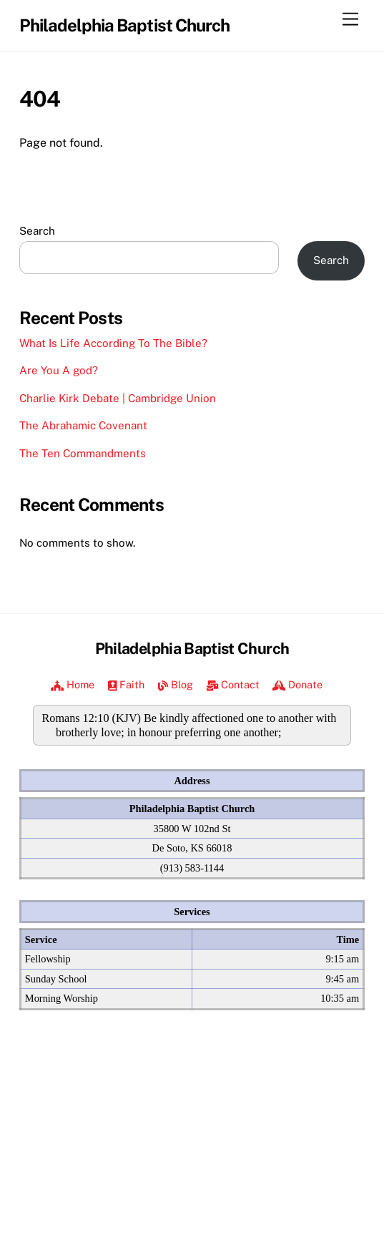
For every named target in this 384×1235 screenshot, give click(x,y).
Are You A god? (58, 370)
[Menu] (350, 20)
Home (72, 684)
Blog (175, 684)
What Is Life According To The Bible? (113, 343)
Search (37, 231)
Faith (126, 684)
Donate (297, 684)
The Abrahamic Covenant (83, 425)
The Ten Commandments (82, 453)
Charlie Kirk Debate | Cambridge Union (117, 398)
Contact (233, 684)
